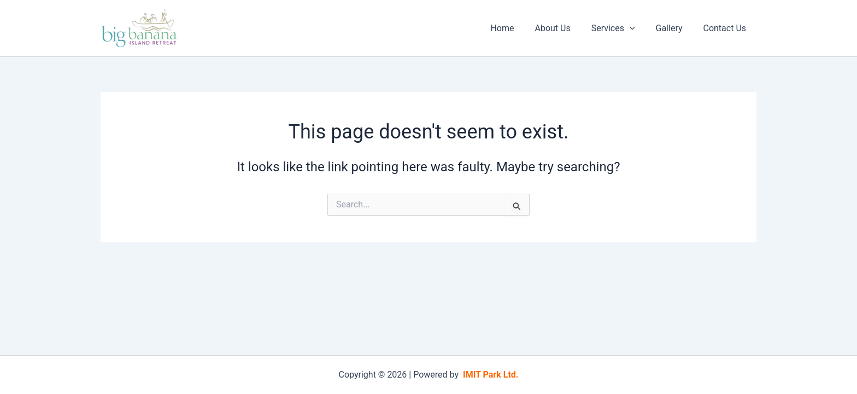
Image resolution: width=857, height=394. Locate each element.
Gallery (673, 28)
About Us (564, 28)
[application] (637, 28)
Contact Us (726, 28)
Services (621, 28)
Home (517, 28)
